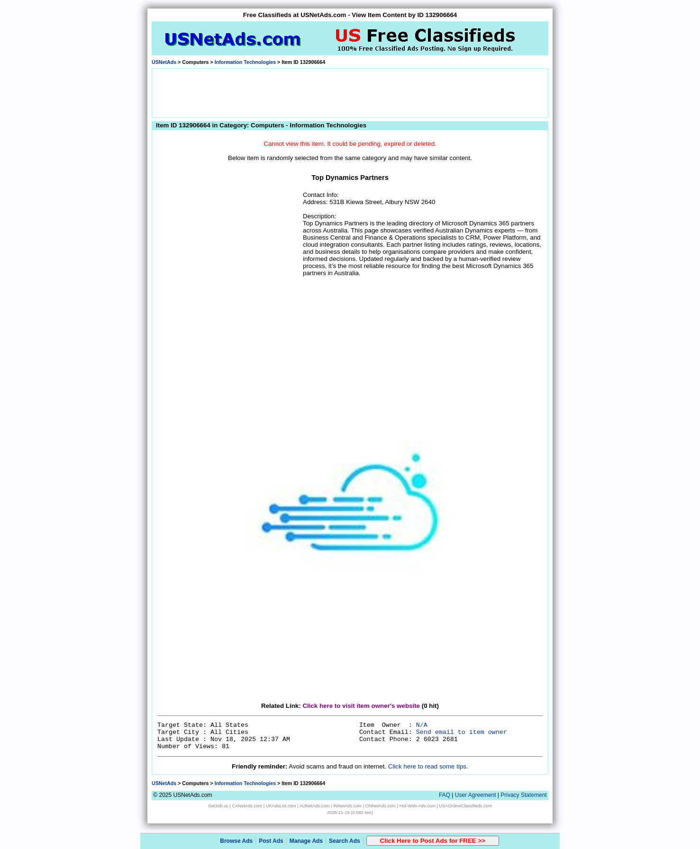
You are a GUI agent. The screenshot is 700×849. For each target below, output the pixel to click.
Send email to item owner (461, 732)
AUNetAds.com (315, 806)
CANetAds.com (247, 806)
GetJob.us (218, 806)
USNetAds (164, 62)
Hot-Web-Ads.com (418, 806)
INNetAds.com (347, 806)
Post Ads (271, 841)
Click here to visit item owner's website (361, 705)
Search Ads (344, 841)
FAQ (444, 795)
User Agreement (475, 795)
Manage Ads (306, 841)
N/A (421, 725)
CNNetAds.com (380, 806)
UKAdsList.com (281, 806)
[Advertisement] (350, 92)
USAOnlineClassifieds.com (465, 806)
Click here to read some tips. (428, 766)
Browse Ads (236, 841)
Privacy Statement (523, 795)
